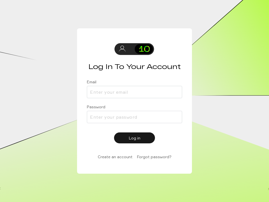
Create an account (115, 156)
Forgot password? (154, 156)
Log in (134, 138)
